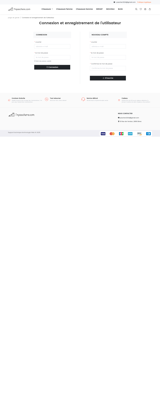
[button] (150, 9)
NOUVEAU (110, 9)
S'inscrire (108, 78)
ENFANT (99, 9)
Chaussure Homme (84, 9)
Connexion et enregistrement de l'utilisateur (38, 18)
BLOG (120, 9)
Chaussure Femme (64, 9)
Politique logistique (144, 2)
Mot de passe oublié (42, 61)
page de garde (13, 18)
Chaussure (46, 9)
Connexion (52, 67)
